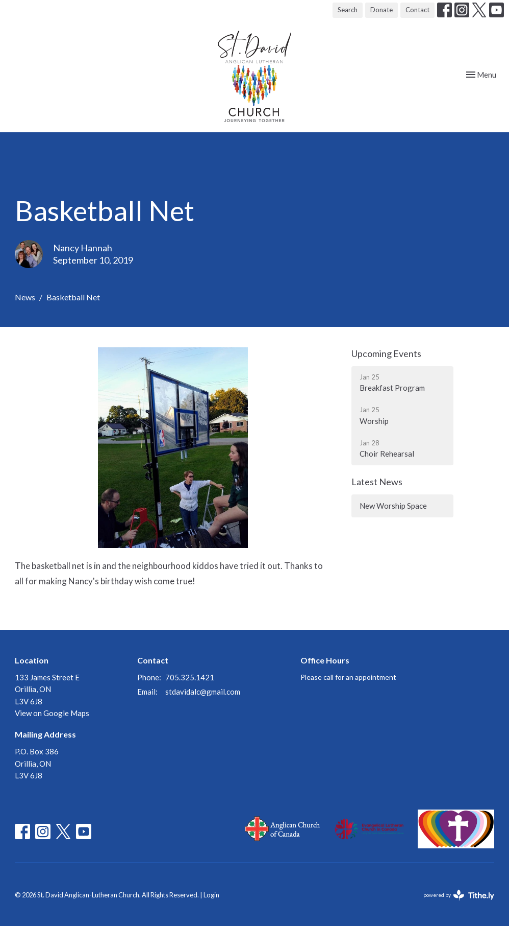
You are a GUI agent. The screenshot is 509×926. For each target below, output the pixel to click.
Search (348, 10)
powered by (458, 895)
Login (211, 895)
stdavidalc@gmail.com (202, 691)
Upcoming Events (386, 353)
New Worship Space (393, 505)
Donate (381, 10)
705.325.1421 (189, 677)
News (25, 297)
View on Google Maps (52, 713)
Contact (417, 10)
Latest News (376, 481)
